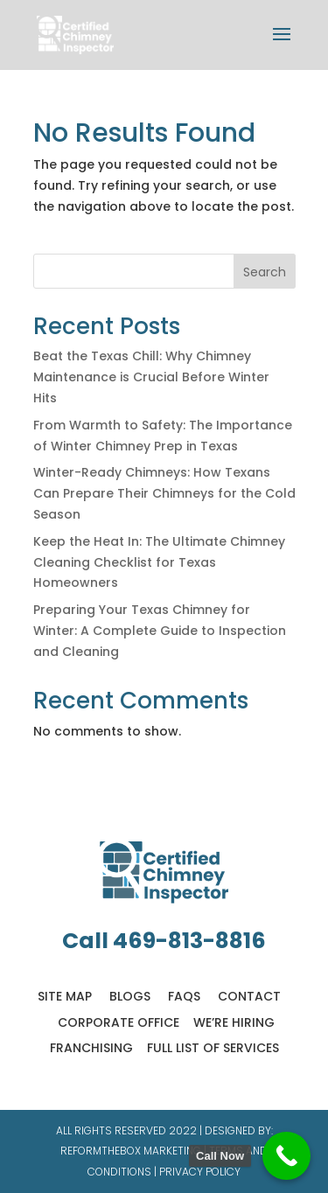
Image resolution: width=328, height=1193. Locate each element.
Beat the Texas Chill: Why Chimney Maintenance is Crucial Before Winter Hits (151, 377)
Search (264, 272)
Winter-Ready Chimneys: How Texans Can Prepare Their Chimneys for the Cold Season (164, 493)
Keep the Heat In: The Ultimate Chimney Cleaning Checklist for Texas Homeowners (159, 562)
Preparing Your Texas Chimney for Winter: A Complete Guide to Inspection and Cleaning (159, 630)
